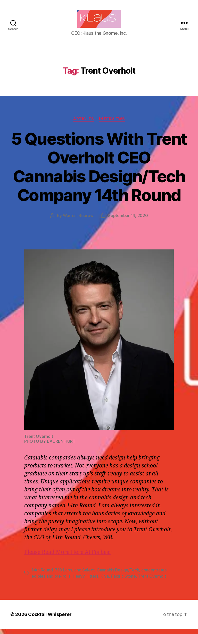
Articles (83, 124)
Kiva (105, 581)
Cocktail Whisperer (49, 619)
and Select (84, 575)
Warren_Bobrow (78, 220)
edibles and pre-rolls (50, 581)
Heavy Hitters (85, 581)
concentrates (154, 575)
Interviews (112, 124)
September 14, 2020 (128, 220)
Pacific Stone (123, 581)
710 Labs (63, 575)
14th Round (42, 575)
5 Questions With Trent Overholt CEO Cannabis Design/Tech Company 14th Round (99, 172)
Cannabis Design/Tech (118, 575)
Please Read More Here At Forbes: (67, 557)
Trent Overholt (152, 581)
